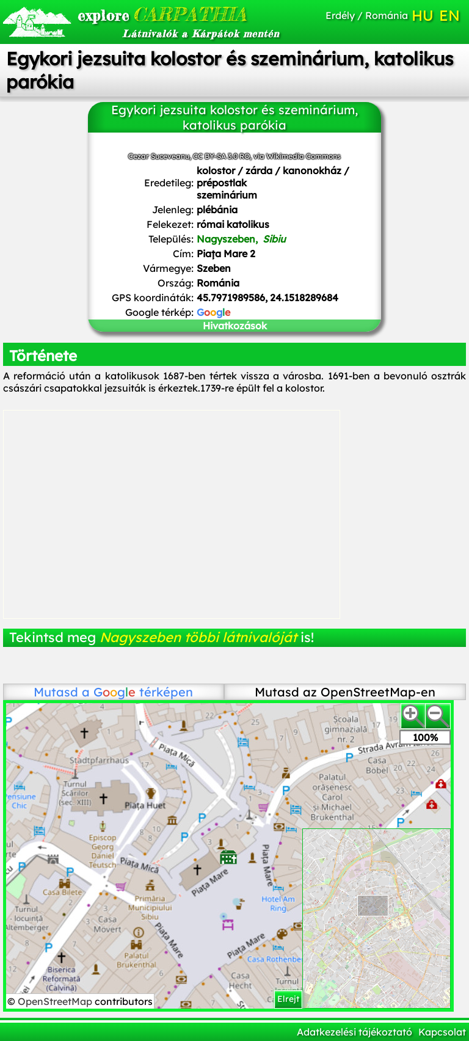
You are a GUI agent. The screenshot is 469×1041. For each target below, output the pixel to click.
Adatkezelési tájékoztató (354, 1032)
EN (449, 15)
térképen (143, 691)
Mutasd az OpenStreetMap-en (345, 691)
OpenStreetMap (56, 1001)
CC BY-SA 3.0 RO (221, 156)
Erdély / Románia (366, 15)
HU (423, 15)
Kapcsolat (442, 1032)
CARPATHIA (148, 14)
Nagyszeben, (241, 239)
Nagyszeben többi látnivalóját (198, 637)
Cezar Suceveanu (158, 156)
